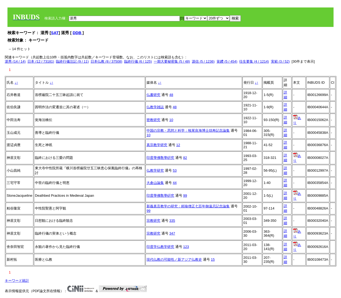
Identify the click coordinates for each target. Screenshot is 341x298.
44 (174, 183)
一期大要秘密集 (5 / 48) (172, 61)
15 (212, 259)
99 (185, 196)
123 (186, 247)
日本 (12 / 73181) (40, 61)
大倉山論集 (155, 183)
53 (174, 170)
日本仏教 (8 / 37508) (106, 61)
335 (172, 221)
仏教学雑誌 (155, 107)
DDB (78, 32)
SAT (55, 32)
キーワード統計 (17, 281)
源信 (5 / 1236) (203, 61)
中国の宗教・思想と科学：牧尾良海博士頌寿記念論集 (188, 130)
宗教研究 (153, 221)
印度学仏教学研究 (160, 247)
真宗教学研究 (157, 145)
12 (178, 145)
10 (171, 120)
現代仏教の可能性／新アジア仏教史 (174, 259)
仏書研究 (153, 95)
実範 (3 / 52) (280, 61)
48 (171, 95)
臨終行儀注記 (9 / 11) (72, 61)
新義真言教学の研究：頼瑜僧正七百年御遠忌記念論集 (188, 206)
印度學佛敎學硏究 (160, 158)
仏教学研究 (155, 170)
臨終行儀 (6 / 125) (138, 61)
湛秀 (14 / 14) (15, 61)
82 (185, 158)
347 (172, 233)
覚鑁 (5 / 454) (227, 61)
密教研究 (153, 120)
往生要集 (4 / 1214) (254, 61)
